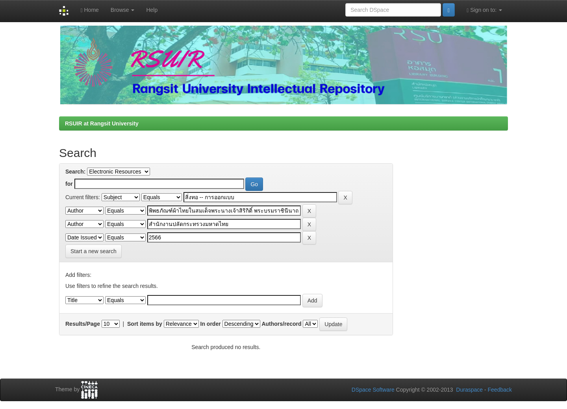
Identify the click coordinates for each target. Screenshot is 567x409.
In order (210, 324)
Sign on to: (484, 10)
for (69, 184)
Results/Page (82, 324)
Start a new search (93, 251)
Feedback (500, 390)
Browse (123, 10)
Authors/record (281, 324)
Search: (75, 171)
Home (89, 10)
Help (152, 10)
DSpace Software (373, 390)
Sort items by (144, 324)
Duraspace (469, 390)
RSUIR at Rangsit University (102, 123)
